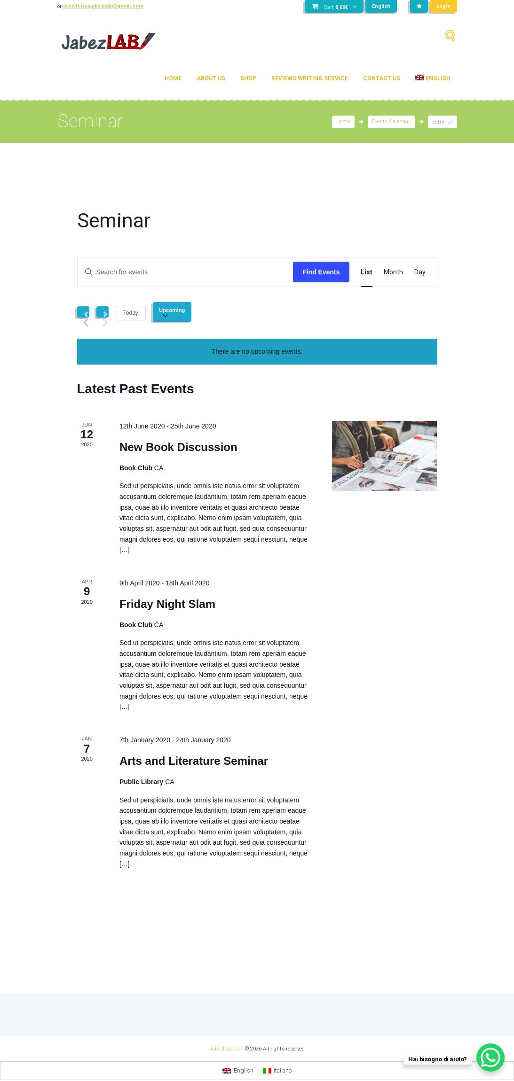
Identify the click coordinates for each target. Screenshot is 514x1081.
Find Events (321, 272)
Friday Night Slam (167, 604)
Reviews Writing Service (309, 78)
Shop (248, 78)
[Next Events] (102, 312)
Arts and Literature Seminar (193, 760)
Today (130, 313)
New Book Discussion (178, 447)
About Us (211, 78)
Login (443, 6)
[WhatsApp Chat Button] (490, 1057)
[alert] (257, 352)
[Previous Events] (83, 312)
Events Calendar (391, 122)
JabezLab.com (226, 1048)
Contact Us (381, 78)
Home (173, 78)
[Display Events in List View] (366, 272)
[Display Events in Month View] (393, 272)
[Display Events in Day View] (420, 272)
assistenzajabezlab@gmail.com (104, 6)
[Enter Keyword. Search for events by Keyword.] (185, 272)
